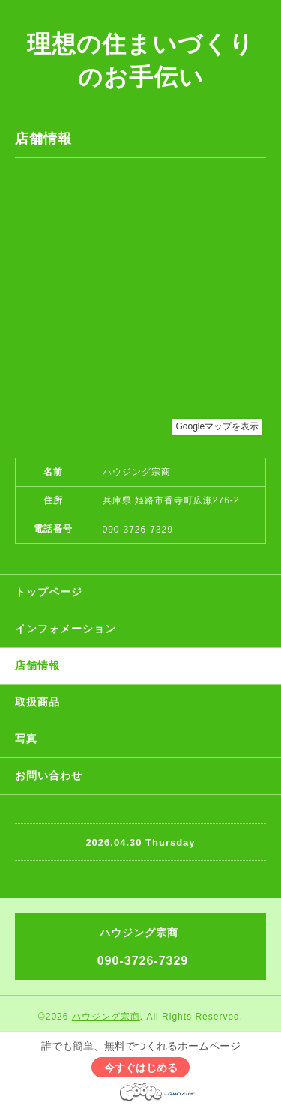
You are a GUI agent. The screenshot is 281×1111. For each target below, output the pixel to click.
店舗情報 (37, 665)
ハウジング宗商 (106, 1016)
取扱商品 (37, 702)
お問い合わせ (48, 775)
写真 (26, 739)
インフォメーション (65, 629)
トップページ (48, 592)
